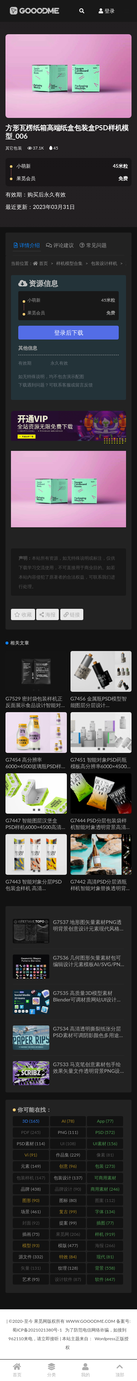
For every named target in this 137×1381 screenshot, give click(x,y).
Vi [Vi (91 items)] (30, 1155)
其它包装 (13, 148)
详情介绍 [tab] (27, 245)
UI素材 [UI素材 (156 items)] (105, 1143)
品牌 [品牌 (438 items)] (31, 1189)
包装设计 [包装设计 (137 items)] (68, 1177)
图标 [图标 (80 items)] (67, 1200)
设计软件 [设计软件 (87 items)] (68, 1279)
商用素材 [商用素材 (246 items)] (105, 1189)
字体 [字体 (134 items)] (105, 1211)
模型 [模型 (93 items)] (30, 1245)
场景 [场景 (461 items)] (31, 1211)
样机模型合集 (69, 263)
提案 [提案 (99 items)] (67, 1223)
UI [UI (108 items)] (68, 1143)
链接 (72, 614)
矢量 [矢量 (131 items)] (31, 1268)
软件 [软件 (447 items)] (105, 1279)
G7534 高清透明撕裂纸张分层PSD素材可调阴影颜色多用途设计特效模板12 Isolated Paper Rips (88, 1038)
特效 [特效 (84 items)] (67, 1256)
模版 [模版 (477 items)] (68, 1245)
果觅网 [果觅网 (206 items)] (68, 1234)
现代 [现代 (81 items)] (105, 1256)
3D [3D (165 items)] (30, 1121)
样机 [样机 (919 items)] (105, 1234)
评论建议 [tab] (60, 245)
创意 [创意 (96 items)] (67, 1166)
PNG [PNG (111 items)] (68, 1132)
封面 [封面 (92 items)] (30, 1223)
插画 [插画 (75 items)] (30, 1234)
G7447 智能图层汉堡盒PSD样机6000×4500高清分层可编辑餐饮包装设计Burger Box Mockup (35, 830)
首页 (43, 263)
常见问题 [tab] (93, 245)
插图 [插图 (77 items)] (105, 1223)
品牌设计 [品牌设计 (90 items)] (68, 1189)
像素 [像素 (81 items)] (105, 1155)
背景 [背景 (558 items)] (105, 1268)
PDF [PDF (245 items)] (31, 1132)
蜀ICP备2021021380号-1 (37, 1330)
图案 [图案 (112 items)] (105, 1200)
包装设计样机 (104, 263)
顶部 (120, 1370)
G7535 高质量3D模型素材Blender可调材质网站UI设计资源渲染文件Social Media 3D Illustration (87, 1003)
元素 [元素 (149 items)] (31, 1166)
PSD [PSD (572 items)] (105, 1132)
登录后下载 (68, 332)
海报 (47, 614)
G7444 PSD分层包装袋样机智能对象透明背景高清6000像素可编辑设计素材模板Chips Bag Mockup (99, 830)
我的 (86, 1370)
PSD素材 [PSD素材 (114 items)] (31, 1143)
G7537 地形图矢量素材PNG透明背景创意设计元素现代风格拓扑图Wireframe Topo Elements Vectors (87, 932)
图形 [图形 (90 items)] (30, 1200)
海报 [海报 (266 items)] (105, 1245)
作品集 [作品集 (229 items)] (68, 1155)
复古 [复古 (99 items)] (67, 1211)
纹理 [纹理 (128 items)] (68, 1268)
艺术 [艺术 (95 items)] (30, 1279)
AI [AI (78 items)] (68, 1121)
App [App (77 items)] (105, 1121)
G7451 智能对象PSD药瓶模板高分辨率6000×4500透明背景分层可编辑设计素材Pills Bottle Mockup (101, 769)
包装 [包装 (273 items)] (105, 1166)
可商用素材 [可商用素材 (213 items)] (105, 1179)
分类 (51, 1370)
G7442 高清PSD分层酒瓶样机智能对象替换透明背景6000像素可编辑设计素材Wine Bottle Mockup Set (101, 891)
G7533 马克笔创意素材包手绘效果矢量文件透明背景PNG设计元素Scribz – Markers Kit (87, 1070)
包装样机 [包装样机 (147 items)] (30, 1177)
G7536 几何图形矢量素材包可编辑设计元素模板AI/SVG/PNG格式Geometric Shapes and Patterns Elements (88, 967)
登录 (107, 11)
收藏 (23, 614)
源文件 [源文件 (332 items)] (31, 1256)
